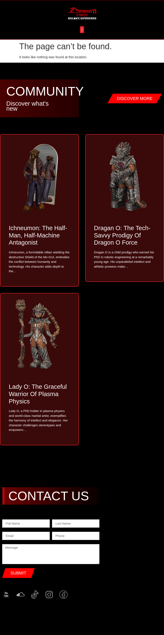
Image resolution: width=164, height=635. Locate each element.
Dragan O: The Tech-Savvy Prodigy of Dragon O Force (122, 235)
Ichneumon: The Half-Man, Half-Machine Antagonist (38, 235)
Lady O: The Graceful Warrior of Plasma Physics (38, 394)
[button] (82, 29)
